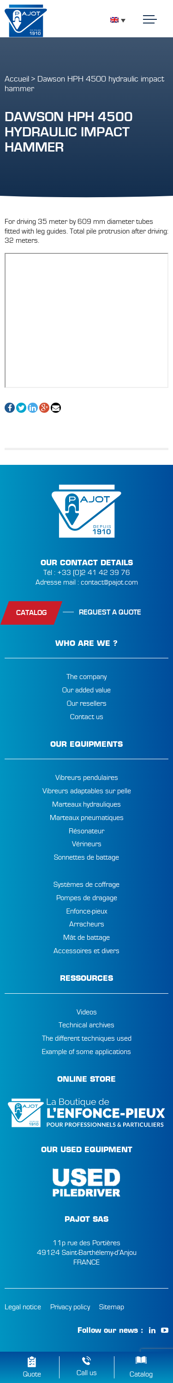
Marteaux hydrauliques (86, 804)
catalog (31, 613)
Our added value (86, 690)
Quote (32, 1374)
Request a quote (110, 612)
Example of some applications (86, 1052)
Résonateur (86, 831)
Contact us (86, 717)
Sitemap (111, 1307)
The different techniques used (86, 1038)
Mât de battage (86, 937)
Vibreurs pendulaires (86, 778)
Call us (87, 1373)
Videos (87, 1012)
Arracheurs (86, 924)
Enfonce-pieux (86, 911)
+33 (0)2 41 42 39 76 (93, 572)
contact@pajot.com (109, 582)
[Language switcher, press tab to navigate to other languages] (117, 20)
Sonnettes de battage (86, 857)
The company (86, 677)
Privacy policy (70, 1307)
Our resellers (87, 703)
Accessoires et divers (86, 951)
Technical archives (86, 1025)
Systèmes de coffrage (86, 884)
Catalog (141, 1374)
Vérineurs (86, 844)
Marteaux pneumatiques (87, 818)
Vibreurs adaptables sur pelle (86, 791)
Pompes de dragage (86, 898)
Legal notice (23, 1307)
